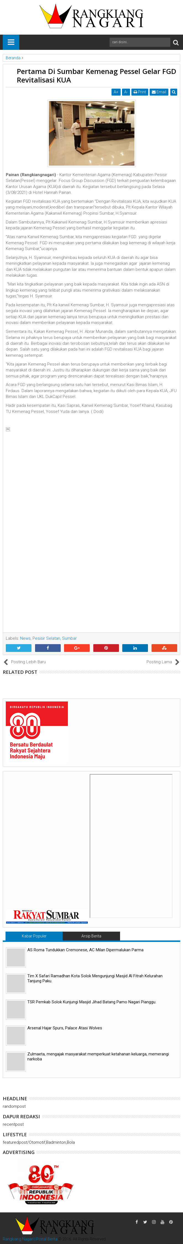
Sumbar (69, 638)
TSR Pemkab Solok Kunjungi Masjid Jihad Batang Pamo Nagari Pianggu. (91, 1001)
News (25, 638)
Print (140, 92)
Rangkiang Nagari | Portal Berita (30, 1239)
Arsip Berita (91, 936)
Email (159, 92)
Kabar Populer (34, 936)
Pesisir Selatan (46, 638)
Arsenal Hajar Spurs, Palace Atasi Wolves (64, 1027)
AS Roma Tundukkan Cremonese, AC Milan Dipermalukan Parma (85, 949)
